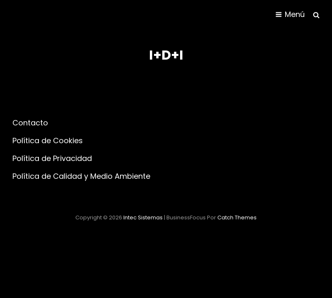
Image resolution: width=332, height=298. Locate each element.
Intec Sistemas (143, 217)
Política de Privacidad (52, 158)
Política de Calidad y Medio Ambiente (81, 176)
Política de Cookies (47, 140)
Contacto (30, 123)
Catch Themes (237, 217)
